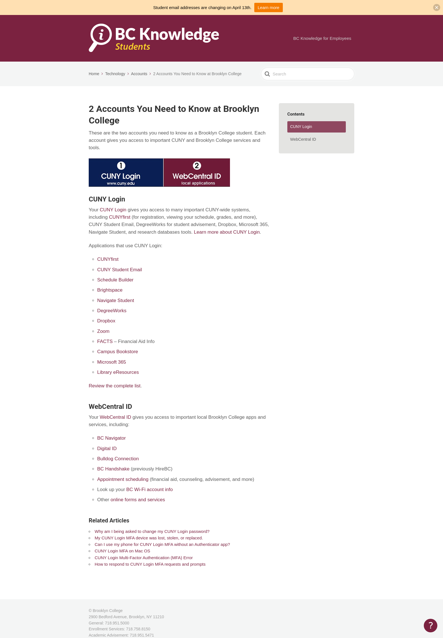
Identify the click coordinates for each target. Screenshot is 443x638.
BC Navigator (111, 438)
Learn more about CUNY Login (227, 232)
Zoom (103, 331)
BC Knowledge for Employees (324, 38)
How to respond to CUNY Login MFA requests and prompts (150, 564)
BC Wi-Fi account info (149, 489)
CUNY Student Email (119, 269)
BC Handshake (113, 469)
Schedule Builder (115, 280)
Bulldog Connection (118, 458)
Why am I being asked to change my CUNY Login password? (152, 531)
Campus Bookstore (117, 351)
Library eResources (118, 372)
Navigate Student (115, 300)
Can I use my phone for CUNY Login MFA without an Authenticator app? (162, 544)
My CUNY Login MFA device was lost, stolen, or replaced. (149, 537)
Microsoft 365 (111, 362)
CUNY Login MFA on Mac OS (122, 550)
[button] (436, 7)
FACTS (105, 341)
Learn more (268, 7)
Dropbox (106, 321)
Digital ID (107, 448)
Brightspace (110, 290)
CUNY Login (113, 209)
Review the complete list (114, 386)
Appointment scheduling (122, 479)
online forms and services (137, 499)
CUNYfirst (120, 217)
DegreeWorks (112, 310)
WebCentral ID (115, 417)
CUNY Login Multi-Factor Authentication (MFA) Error (144, 557)
